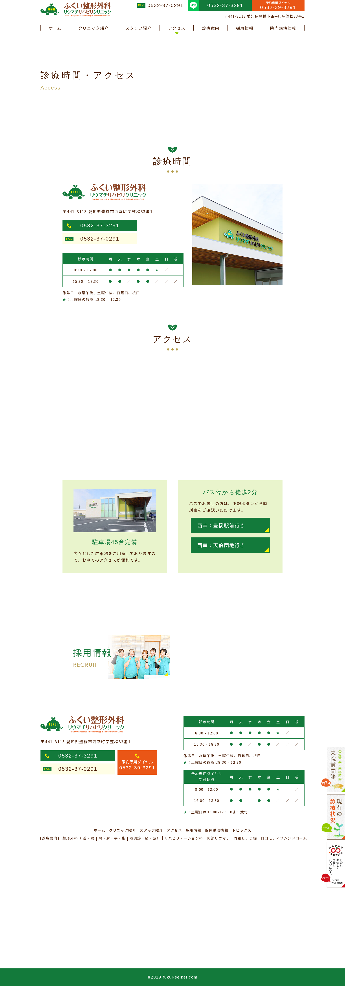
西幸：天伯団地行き (221, 544)
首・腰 (89, 838)
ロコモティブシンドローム (284, 838)
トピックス (241, 830)
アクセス (176, 28)
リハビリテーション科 (183, 838)
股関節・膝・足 (143, 838)
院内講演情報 (283, 28)
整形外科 (70, 838)
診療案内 (210, 28)
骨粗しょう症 (245, 838)
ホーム (55, 28)
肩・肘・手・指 (112, 838)
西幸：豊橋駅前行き (221, 525)
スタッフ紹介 (138, 28)
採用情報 (244, 28)
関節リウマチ (218, 838)
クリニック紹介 (93, 28)
